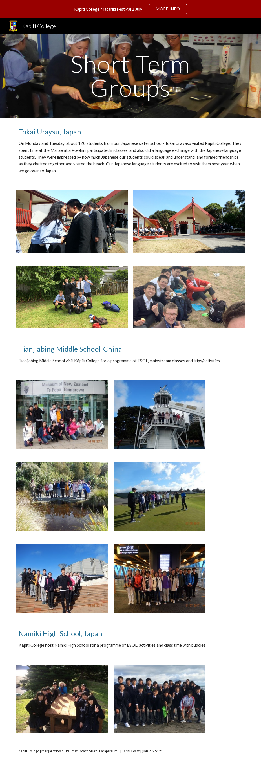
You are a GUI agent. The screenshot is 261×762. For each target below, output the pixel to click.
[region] (130, 9)
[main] (131, 76)
